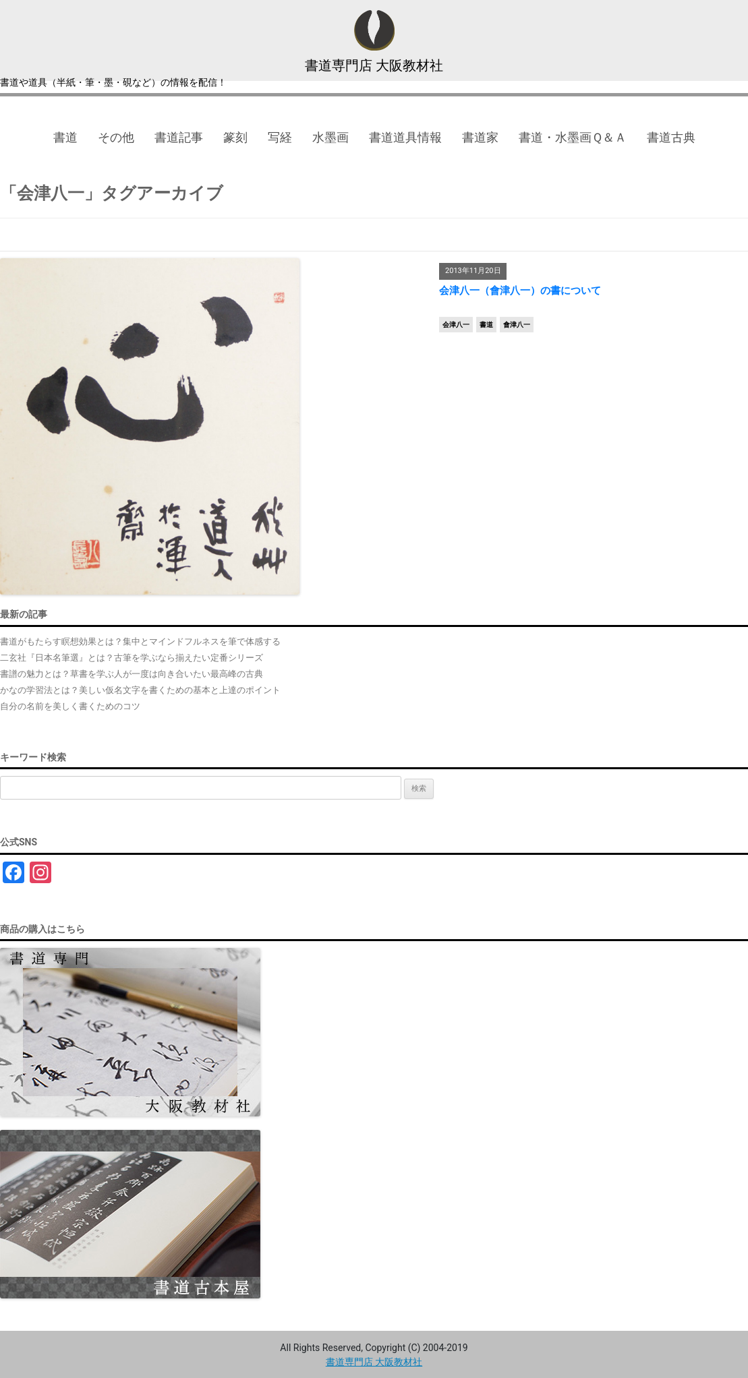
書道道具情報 (405, 137)
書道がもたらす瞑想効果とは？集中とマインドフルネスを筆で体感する (140, 641)
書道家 (480, 137)
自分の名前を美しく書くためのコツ (70, 706)
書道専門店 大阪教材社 (374, 65)
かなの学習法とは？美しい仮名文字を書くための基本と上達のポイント (140, 690)
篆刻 (235, 137)
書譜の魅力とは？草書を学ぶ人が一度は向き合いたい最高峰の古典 (131, 674)
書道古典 (671, 137)
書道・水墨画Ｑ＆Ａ (573, 137)
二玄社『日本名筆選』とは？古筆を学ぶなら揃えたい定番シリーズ (131, 658)
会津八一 (455, 324)
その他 (116, 137)
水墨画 (330, 137)
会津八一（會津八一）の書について (520, 290)
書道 (65, 137)
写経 (280, 137)
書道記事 (178, 137)
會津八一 (516, 324)
